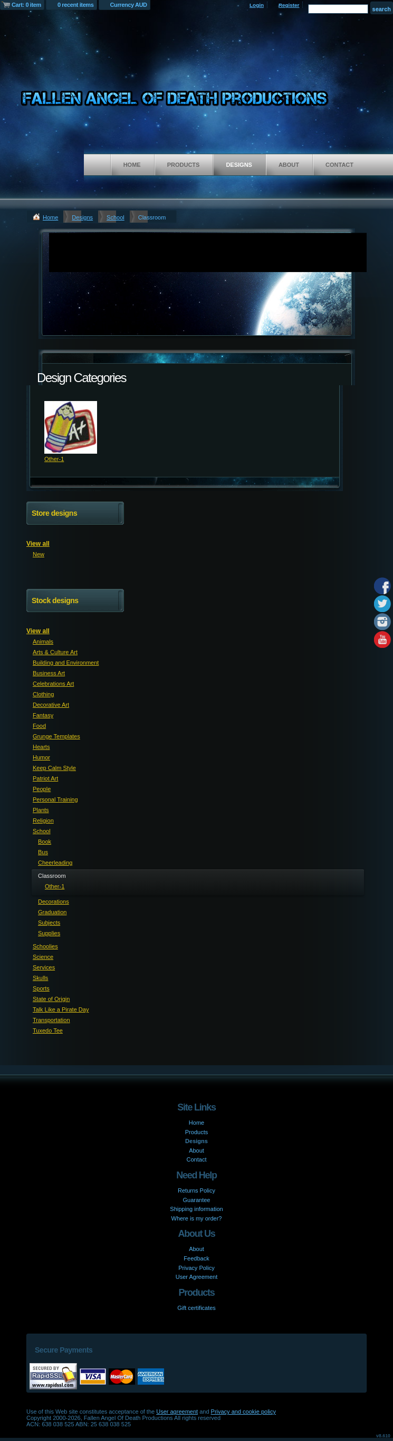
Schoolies (45, 946)
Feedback (196, 1258)
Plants (41, 810)
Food (39, 726)
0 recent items (75, 5)
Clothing (43, 694)
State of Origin (51, 999)
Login (257, 5)
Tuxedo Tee (48, 1030)
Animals (43, 641)
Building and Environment (66, 662)
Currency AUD (128, 5)
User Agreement (196, 1277)
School (115, 217)
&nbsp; (70, 427)
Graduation (52, 912)
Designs (239, 165)
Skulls (40, 978)
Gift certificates (196, 1308)
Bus (43, 852)
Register (289, 5)
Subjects (49, 922)
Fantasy (43, 715)
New (38, 554)
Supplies (49, 933)
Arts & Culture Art (55, 652)
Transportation (51, 1020)
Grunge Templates (56, 736)
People (42, 789)
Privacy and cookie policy (243, 1411)
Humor (41, 757)
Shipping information (196, 1209)
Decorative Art (51, 705)
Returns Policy (196, 1190)
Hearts (41, 747)
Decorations (53, 901)
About (289, 165)
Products (183, 165)
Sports (41, 988)
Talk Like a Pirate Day (61, 1009)
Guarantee (196, 1200)
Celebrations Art (53, 684)
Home (132, 165)
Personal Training (55, 799)
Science (43, 957)
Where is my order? (196, 1218)
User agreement (177, 1411)
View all (38, 543)
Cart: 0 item (26, 5)
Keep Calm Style (54, 768)
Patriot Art (45, 778)
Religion (43, 820)
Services (44, 967)
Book (44, 841)
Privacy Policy (196, 1268)
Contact (339, 165)
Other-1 (54, 459)
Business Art (49, 673)
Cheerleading (55, 862)
